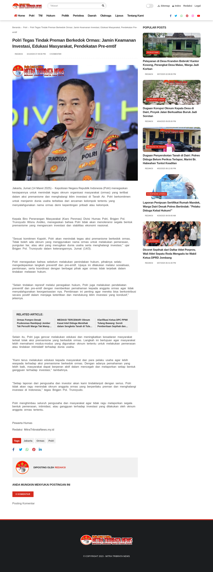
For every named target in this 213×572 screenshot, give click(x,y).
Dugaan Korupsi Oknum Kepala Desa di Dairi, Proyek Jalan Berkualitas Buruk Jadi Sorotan (170, 112)
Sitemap (164, 5)
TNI (40, 15)
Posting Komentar (23, 503)
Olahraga (105, 15)
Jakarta (28, 440)
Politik (65, 15)
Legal (198, 5)
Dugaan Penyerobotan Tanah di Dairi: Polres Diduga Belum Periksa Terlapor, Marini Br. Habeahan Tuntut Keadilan (171, 159)
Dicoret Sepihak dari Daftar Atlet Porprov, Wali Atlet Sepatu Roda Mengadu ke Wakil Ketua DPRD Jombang (169, 253)
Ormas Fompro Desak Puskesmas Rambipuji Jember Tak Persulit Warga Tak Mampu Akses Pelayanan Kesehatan (34, 323)
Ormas (40, 440)
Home (19, 15)
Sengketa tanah (156, 147)
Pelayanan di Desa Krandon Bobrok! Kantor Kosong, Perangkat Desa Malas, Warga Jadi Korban (171, 65)
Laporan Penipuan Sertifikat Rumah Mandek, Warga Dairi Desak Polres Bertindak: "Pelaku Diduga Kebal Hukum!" (171, 206)
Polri (31, 15)
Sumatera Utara (156, 194)
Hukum (50, 15)
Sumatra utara (155, 100)
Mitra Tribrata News (117, 556)
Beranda (16, 27)
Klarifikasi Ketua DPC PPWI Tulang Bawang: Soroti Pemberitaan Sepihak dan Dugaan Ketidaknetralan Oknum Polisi (115, 323)
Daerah (92, 15)
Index (176, 5)
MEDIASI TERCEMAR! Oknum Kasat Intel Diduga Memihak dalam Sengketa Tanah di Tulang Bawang (75, 323)
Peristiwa (78, 15)
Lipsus (119, 15)
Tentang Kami (135, 15)
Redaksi (187, 5)
